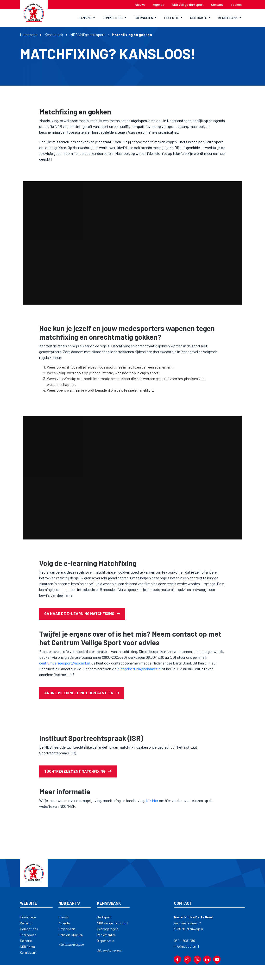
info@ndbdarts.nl (186, 946)
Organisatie (67, 929)
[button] (87, 18)
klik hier (152, 800)
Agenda (64, 923)
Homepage (29, 34)
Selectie (26, 941)
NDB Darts (27, 947)
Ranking (26, 923)
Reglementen (106, 935)
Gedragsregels (107, 929)
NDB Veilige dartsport (87, 34)
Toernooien (28, 935)
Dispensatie (105, 941)
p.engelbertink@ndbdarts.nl (139, 668)
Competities (29, 929)
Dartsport (104, 917)
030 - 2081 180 (184, 941)
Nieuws (63, 917)
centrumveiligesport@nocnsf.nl (64, 663)
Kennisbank (53, 34)
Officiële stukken (70, 935)
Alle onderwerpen (71, 944)
